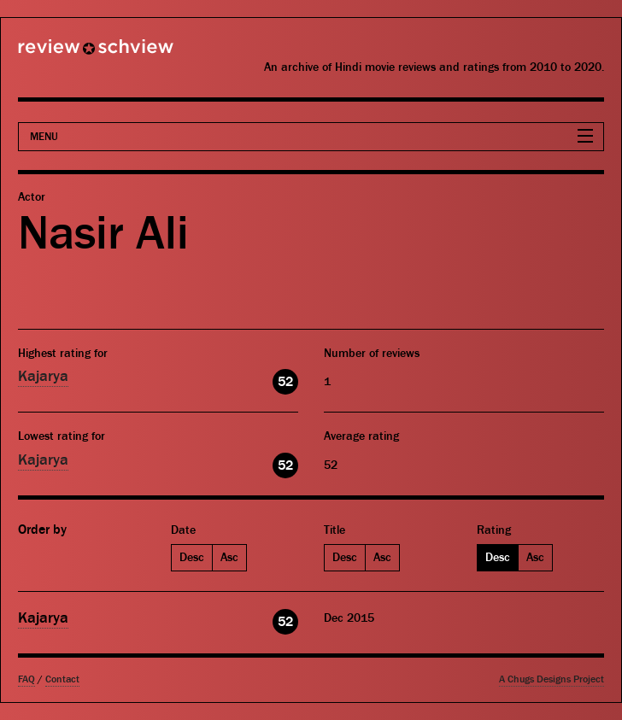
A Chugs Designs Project (551, 679)
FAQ (26, 679)
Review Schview (66, 54)
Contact (62, 679)
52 (285, 381)
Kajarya (43, 376)
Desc (191, 557)
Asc (229, 557)
